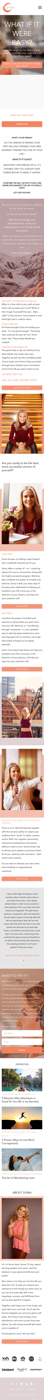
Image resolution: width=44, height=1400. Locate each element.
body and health (16, 1094)
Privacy (20, 1389)
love (11, 1174)
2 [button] (23, 960)
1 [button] (20, 960)
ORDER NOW (22, 124)
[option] (22, 924)
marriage (27, 1174)
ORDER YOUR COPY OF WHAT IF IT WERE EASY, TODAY (22, 65)
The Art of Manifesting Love (18, 1177)
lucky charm (31, 1132)
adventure (6, 1094)
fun (32, 1094)
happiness (5, 1174)
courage (27, 1094)
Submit (22, 1050)
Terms (11, 1389)
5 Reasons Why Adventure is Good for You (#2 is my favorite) (20, 1099)
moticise (5, 1136)
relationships (36, 1174)
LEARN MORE (22, 606)
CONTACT (31, 1389)
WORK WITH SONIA (22, 388)
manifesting (18, 1174)
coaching (14, 1132)
